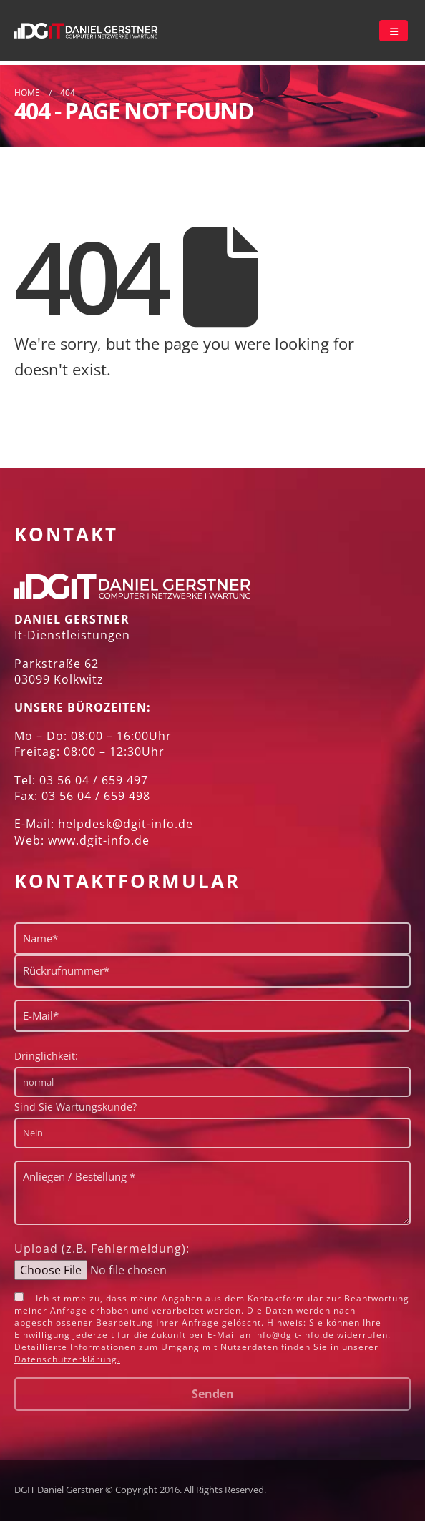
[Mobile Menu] (393, 30)
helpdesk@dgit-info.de (125, 824)
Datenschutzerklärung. (67, 1359)
